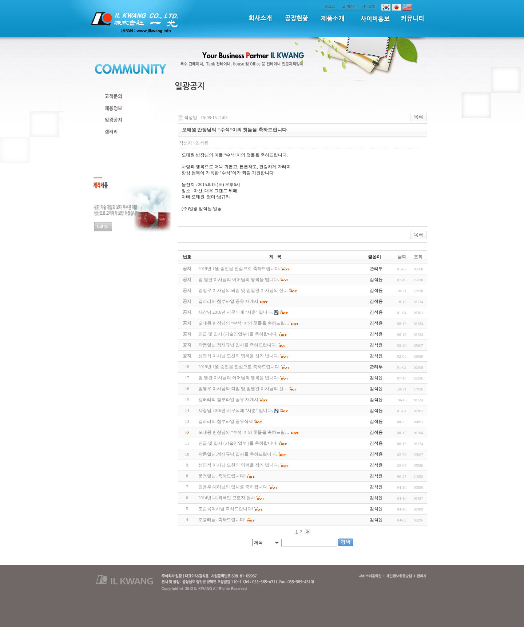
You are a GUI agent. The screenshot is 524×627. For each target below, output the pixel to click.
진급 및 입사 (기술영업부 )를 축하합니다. (238, 443)
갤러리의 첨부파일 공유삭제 (225, 421)
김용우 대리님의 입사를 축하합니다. (233, 486)
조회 (418, 256)
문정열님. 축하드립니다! (222, 476)
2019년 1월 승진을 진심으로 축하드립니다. (239, 366)
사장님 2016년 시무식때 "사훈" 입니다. (235, 410)
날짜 (401, 256)
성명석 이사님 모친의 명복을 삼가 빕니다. (238, 465)
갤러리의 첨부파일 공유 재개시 (228, 399)
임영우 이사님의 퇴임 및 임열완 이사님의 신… (243, 388)
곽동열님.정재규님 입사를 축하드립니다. (237, 454)
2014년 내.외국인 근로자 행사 (226, 497)
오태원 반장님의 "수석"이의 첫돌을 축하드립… (243, 432)
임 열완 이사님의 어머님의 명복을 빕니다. (238, 377)
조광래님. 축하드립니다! (222, 519)
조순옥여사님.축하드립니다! (225, 508)
